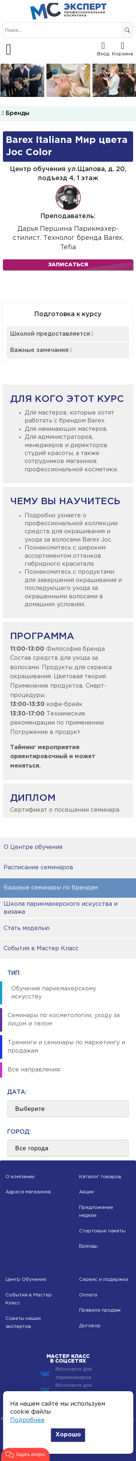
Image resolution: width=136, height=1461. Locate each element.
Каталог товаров (100, 1177)
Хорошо (68, 1434)
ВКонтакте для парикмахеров (66, 1373)
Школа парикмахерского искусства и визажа (61, 908)
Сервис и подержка (103, 1280)
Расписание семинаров (38, 867)
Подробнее (27, 1420)
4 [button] (110, 89)
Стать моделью (27, 928)
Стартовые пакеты (102, 1231)
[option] (22, 80)
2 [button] (88, 89)
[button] (25, 1454)
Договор (90, 1326)
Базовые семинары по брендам (51, 888)
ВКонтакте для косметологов (66, 1390)
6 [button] (131, 89)
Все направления (34, 1070)
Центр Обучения (25, 1280)
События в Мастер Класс (41, 948)
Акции (86, 1192)
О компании (19, 1177)
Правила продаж (100, 1310)
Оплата (88, 1295)
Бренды (15, 113)
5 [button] (120, 89)
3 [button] (99, 89)
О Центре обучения (33, 847)
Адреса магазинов (28, 1192)
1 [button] (77, 89)
